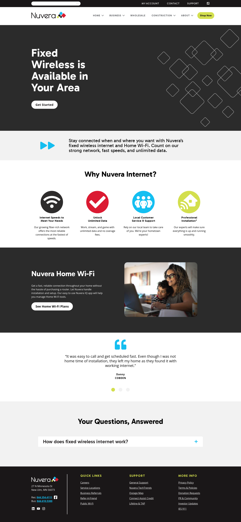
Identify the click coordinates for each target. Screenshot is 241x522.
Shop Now (206, 15)
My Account (150, 3)
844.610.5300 (44, 501)
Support (193, 3)
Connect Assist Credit (141, 498)
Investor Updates (188, 503)
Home (96, 15)
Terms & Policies (187, 488)
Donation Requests (189, 493)
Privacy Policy (186, 482)
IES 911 (182, 508)
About (185, 15)
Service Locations (90, 488)
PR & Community (188, 498)
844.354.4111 (44, 497)
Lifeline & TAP (137, 503)
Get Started (44, 105)
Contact (173, 3)
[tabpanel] (120, 359)
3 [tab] (128, 390)
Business (115, 15)
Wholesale (137, 15)
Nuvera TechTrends (140, 488)
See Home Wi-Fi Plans (52, 306)
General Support (138, 482)
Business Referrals (90, 493)
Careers (84, 482)
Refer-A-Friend (88, 498)
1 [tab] (113, 390)
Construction (162, 15)
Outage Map (136, 493)
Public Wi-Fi (86, 503)
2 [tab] (120, 390)
